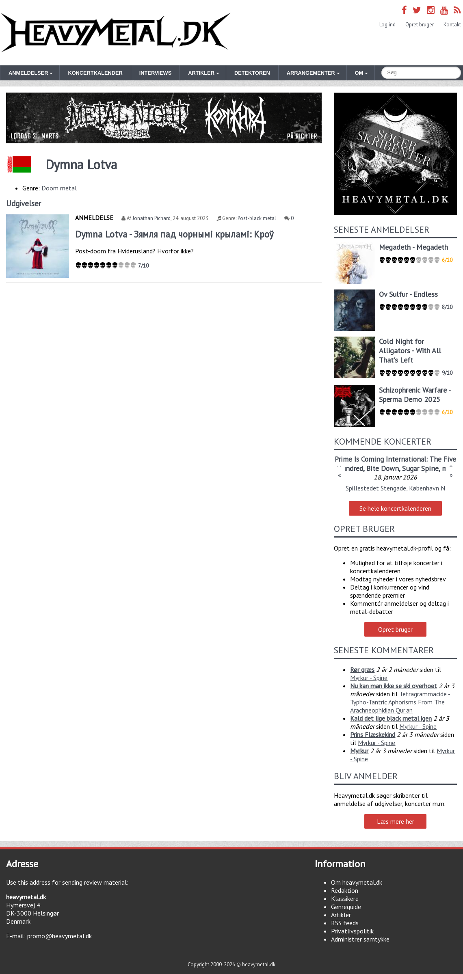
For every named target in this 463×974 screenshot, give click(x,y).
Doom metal (59, 188)
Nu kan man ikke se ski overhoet (393, 686)
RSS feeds (345, 923)
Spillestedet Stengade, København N (395, 488)
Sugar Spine (420, 468)
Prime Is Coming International (380, 459)
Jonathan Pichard (151, 218)
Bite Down (382, 468)
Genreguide (346, 907)
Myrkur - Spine (368, 678)
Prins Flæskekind (372, 734)
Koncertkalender (95, 73)
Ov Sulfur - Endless (408, 294)
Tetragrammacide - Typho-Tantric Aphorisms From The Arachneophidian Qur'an (400, 702)
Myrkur (359, 751)
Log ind (387, 24)
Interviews (155, 73)
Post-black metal (257, 218)
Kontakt (452, 24)
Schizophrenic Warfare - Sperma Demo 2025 (414, 394)
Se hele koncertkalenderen (395, 508)
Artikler (341, 915)
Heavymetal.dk (116, 32)
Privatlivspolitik (352, 931)
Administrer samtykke (360, 939)
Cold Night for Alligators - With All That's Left (410, 351)
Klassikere (345, 898)
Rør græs (362, 669)
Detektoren (252, 73)
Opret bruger (419, 24)
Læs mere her (395, 821)
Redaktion (344, 890)
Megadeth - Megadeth (413, 247)
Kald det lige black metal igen (391, 718)
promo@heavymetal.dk (59, 936)
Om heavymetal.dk (356, 882)
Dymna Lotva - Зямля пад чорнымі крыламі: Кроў (174, 234)
